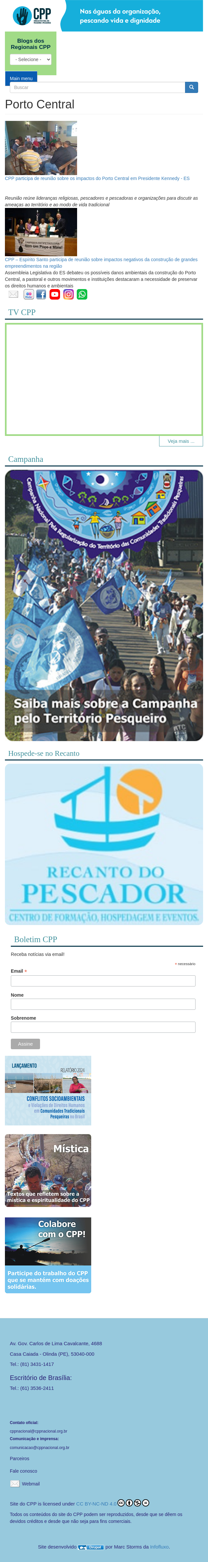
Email (19, 971)
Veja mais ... (181, 441)
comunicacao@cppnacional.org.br (40, 1447)
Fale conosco (23, 1471)
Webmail (31, 1483)
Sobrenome (23, 1018)
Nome (17, 995)
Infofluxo (159, 1547)
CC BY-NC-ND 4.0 (112, 1502)
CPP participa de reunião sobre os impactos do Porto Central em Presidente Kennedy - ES (97, 178)
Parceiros (19, 1458)
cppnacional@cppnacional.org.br (38, 1431)
